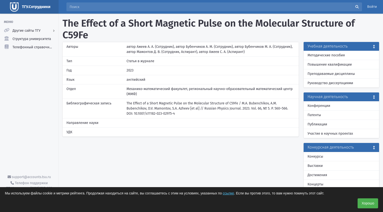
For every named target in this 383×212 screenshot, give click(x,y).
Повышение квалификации (330, 64)
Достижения (317, 175)
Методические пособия (326, 55)
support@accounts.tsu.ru (29, 177)
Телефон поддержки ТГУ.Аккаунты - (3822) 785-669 (29, 185)
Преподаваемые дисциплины (331, 74)
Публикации (317, 124)
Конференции (319, 106)
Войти (372, 7)
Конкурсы (315, 156)
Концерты (315, 184)
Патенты (314, 115)
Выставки (315, 166)
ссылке (228, 193)
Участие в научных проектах (330, 133)
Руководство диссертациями (330, 83)
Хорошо (368, 203)
